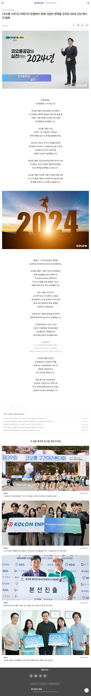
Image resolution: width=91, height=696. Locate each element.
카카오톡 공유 (78, 25)
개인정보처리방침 (54, 684)
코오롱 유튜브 (35, 676)
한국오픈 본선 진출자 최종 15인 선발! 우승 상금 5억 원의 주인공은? (22, 424)
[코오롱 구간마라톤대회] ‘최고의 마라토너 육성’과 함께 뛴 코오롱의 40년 (24, 418)
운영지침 (43, 684)
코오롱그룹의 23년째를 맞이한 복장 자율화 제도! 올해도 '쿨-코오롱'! (22, 427)
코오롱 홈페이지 (30, 676)
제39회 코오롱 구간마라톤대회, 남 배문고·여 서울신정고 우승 (20, 430)
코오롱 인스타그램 (44, 676)
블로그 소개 (34, 684)
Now (8, 10)
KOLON (33, 689)
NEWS (12, 10)
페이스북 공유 (74, 25)
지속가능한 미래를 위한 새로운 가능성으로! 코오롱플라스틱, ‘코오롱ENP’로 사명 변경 (27, 421)
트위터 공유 (82, 25)
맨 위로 (86, 690)
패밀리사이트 (44, 670)
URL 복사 (87, 25)
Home (4, 10)
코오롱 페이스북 (40, 676)
